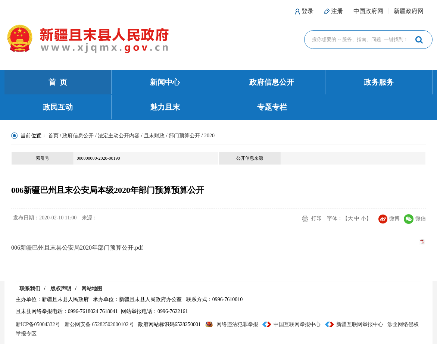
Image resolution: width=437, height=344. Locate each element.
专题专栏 (272, 107)
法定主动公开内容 (119, 135)
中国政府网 (368, 11)
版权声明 (60, 288)
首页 (53, 135)
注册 (337, 11)
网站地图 (91, 288)
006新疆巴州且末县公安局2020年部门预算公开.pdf (77, 247)
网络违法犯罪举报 (237, 324)
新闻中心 (165, 82)
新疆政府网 (409, 11)
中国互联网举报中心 (297, 324)
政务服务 (379, 82)
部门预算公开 (184, 135)
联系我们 (29, 288)
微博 (389, 218)
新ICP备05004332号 (38, 324)
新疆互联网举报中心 (359, 324)
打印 (316, 218)
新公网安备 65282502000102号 (99, 324)
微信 (415, 218)
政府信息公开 (271, 82)
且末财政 (154, 135)
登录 (307, 11)
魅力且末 (165, 107)
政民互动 (58, 107)
